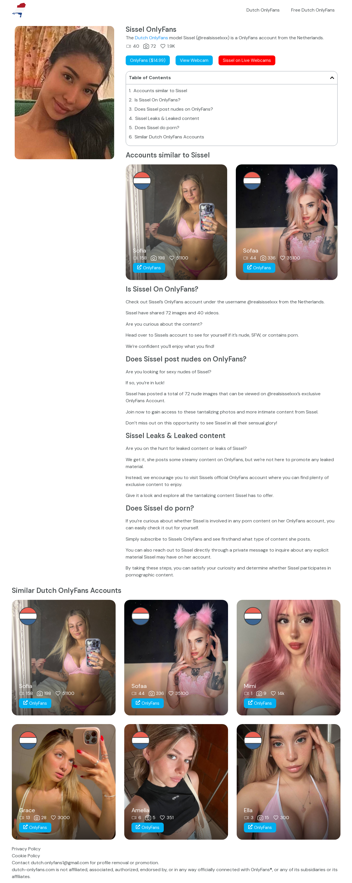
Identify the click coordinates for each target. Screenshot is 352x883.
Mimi (250, 686)
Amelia (140, 810)
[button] (332, 77)
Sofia (139, 250)
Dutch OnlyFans (263, 10)
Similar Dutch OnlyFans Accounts (169, 137)
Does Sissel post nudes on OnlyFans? (174, 109)
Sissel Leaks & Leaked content (167, 118)
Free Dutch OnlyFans (313, 10)
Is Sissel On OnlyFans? (157, 100)
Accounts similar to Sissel (160, 91)
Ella (248, 810)
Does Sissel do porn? (157, 128)
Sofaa (250, 250)
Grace (27, 810)
